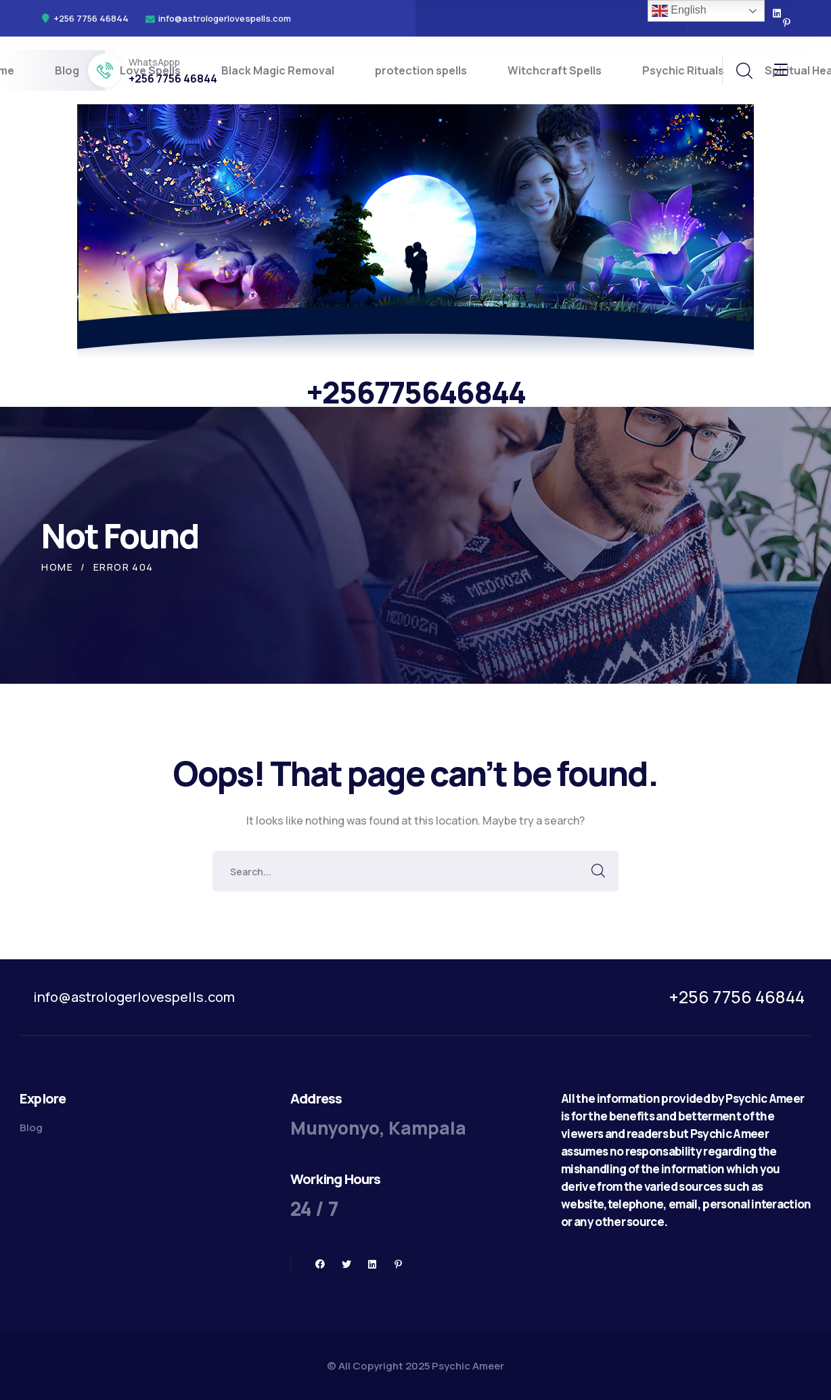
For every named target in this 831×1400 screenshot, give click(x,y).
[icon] (777, 13)
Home (57, 567)
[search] (743, 71)
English (679, 11)
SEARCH (598, 871)
